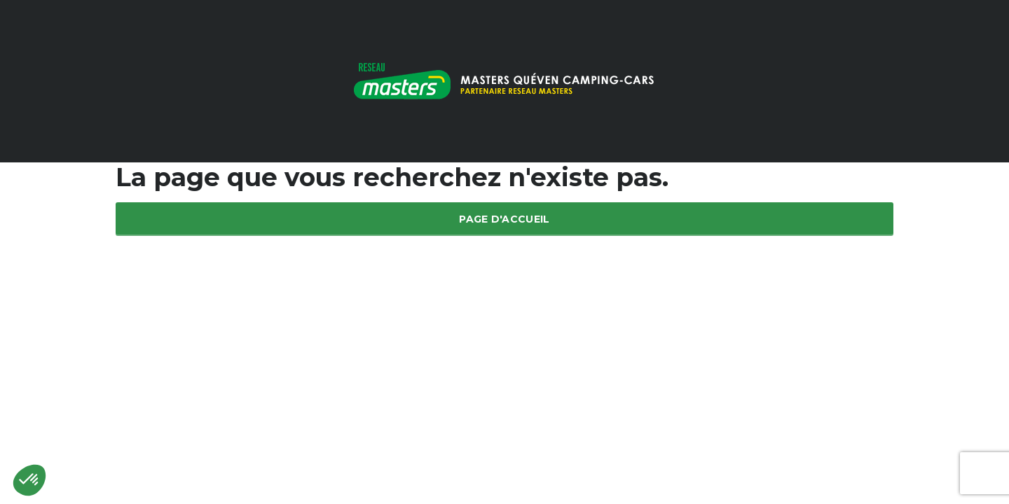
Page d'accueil (504, 219)
